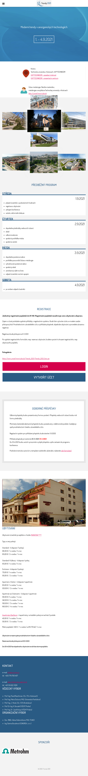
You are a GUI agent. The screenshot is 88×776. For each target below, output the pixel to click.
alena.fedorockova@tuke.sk (17, 682)
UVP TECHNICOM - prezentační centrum (44, 78)
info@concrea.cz (13, 672)
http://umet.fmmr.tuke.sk (38, 93)
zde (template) (66, 451)
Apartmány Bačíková (9, 615)
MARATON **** (36, 535)
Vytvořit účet (44, 377)
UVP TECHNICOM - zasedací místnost (43, 75)
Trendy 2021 (44, 3)
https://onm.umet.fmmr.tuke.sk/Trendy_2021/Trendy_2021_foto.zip (26, 358)
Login (44, 366)
